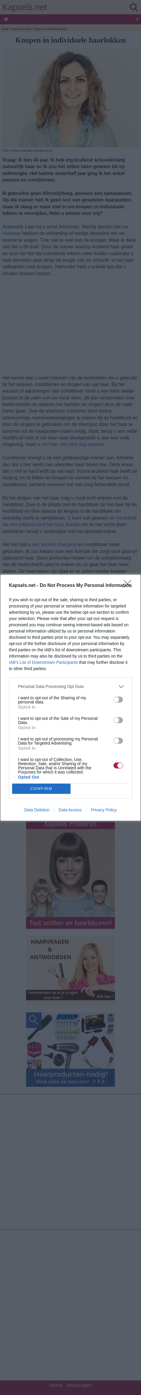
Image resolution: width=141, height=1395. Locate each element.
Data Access (70, 809)
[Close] (129, 585)
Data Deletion (36, 809)
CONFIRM (41, 788)
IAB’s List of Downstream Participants (43, 662)
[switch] (118, 700)
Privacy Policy (104, 809)
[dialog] (70, 697)
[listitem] (70, 686)
